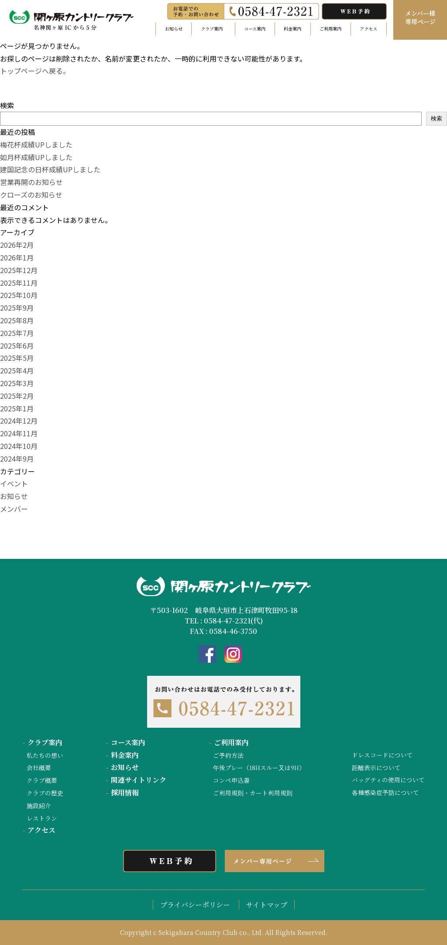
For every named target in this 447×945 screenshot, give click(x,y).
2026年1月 (17, 257)
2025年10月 (19, 295)
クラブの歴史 (45, 792)
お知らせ (173, 28)
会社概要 (39, 767)
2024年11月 (19, 433)
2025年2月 (17, 395)
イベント (14, 483)
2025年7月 (17, 333)
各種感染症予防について (385, 792)
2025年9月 (17, 307)
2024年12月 (19, 420)
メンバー (14, 508)
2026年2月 (17, 245)
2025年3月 (17, 383)
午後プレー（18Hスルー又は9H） (259, 767)
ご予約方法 (228, 755)
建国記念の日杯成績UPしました (50, 169)
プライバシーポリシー (195, 905)
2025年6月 (17, 345)
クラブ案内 (42, 742)
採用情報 (122, 793)
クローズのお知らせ (31, 194)
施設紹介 (39, 805)
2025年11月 (19, 282)
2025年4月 (17, 370)
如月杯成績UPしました (36, 157)
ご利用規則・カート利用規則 (252, 792)
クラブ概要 (42, 780)
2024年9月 (17, 458)
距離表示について (376, 767)
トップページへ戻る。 (35, 70)
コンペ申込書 (231, 780)
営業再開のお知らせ (31, 182)
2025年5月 (17, 358)
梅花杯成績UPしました (36, 144)
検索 (7, 105)
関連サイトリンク (136, 780)
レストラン (42, 818)
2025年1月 (17, 408)
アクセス (368, 28)
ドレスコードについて (382, 754)
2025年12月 (19, 270)
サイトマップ (266, 905)
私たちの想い (45, 755)
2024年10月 (19, 446)
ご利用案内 (330, 28)
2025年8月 (17, 320)
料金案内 (292, 28)
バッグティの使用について (388, 779)
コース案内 (254, 28)
